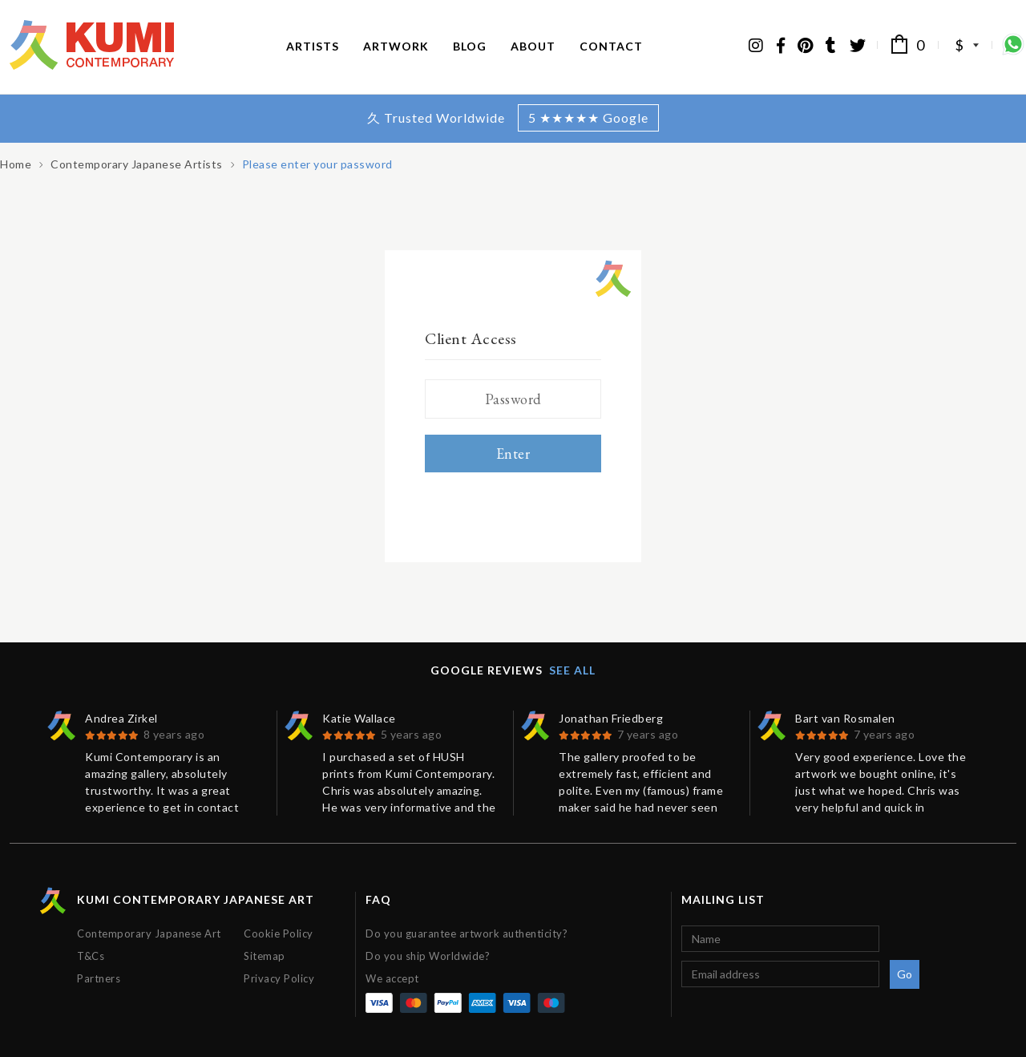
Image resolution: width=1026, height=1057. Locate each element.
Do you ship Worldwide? (428, 956)
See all (572, 670)
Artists (312, 46)
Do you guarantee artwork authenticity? (467, 933)
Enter (513, 453)
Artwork (396, 46)
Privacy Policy (279, 978)
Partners (98, 978)
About (533, 46)
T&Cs (90, 956)
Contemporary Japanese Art (149, 933)
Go (905, 974)
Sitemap (264, 956)
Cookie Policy (278, 933)
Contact (611, 46)
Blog (470, 46)
